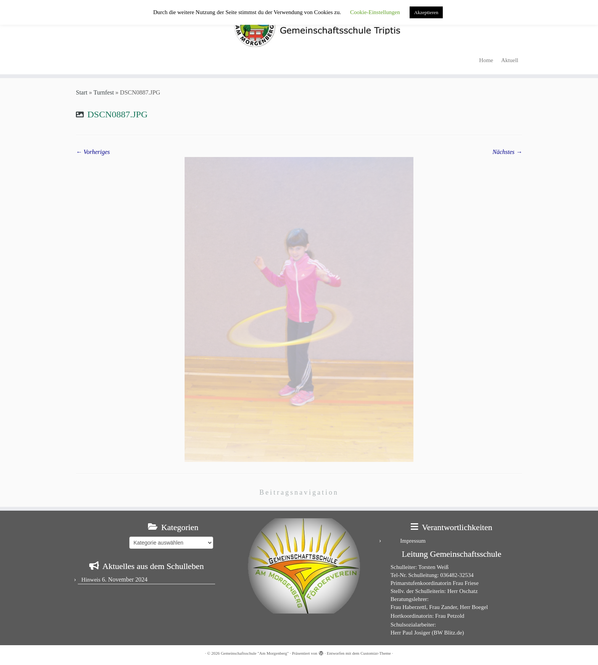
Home (486, 60)
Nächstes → (507, 152)
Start (81, 92)
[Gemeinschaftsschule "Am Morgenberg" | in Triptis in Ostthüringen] (299, 26)
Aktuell (509, 60)
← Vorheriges (93, 152)
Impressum (413, 541)
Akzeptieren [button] (426, 12)
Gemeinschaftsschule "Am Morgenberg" (255, 653)
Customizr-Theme (375, 653)
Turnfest (103, 92)
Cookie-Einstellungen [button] (375, 12)
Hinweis (90, 580)
